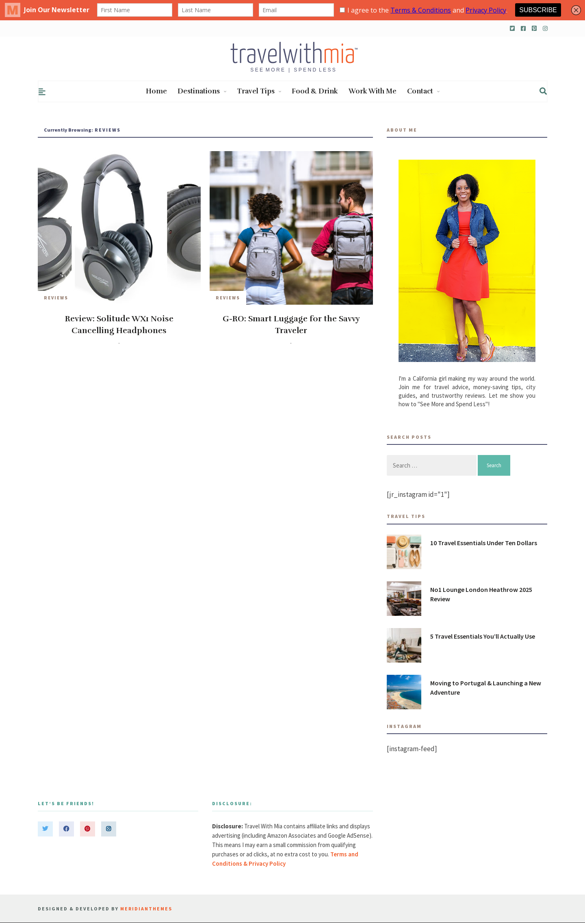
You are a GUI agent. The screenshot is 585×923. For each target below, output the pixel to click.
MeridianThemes (146, 909)
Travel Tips (259, 91)
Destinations (202, 91)
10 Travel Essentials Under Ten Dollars (483, 543)
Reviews (56, 298)
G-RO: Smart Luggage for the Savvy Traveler (291, 325)
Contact (423, 91)
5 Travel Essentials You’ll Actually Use (482, 636)
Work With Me (372, 91)
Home (156, 91)
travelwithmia (97, 343)
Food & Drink (315, 91)
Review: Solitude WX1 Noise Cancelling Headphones (119, 325)
